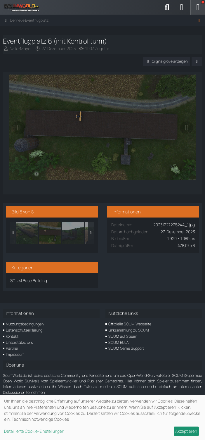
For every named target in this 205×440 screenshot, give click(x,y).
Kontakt (12, 336)
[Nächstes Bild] (186, 127)
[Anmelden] (181, 7)
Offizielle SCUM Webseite (129, 324)
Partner (12, 348)
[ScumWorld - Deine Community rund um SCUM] (23, 7)
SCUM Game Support (126, 348)
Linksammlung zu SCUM (128, 330)
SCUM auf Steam (122, 336)
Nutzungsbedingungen (25, 324)
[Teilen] (197, 61)
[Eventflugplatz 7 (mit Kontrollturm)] (73, 233)
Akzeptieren (186, 431)
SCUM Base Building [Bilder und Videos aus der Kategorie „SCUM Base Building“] (28, 280)
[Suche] (167, 7)
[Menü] (197, 7)
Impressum (15, 354)
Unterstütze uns (19, 342)
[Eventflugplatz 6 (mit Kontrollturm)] (50, 233)
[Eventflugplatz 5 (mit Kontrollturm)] (27, 233)
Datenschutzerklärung (24, 330)
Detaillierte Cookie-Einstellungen (34, 431)
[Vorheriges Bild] (18, 127)
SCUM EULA (118, 342)
